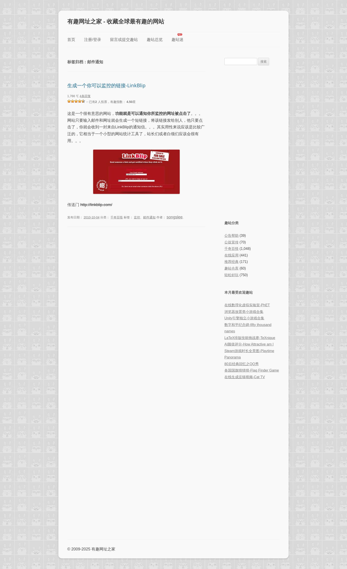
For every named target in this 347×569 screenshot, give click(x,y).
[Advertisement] (252, 142)
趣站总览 (155, 39)
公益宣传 (231, 242)
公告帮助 (231, 235)
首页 (71, 39)
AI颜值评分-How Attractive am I (249, 344)
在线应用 (231, 255)
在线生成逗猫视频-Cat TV (244, 377)
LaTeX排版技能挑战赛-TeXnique (249, 338)
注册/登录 (92, 39)
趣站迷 (177, 39)
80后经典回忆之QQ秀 (241, 364)
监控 (137, 217)
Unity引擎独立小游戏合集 (244, 318)
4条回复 (85, 96)
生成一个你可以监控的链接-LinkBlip (106, 85)
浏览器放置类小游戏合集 (243, 312)
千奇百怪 (116, 217)
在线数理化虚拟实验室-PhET (247, 305)
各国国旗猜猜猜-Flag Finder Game (251, 370)
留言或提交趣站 (124, 39)
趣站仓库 (231, 268)
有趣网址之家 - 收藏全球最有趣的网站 (115, 21)
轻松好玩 (231, 275)
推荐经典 (231, 262)
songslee (175, 217)
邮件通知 (149, 217)
